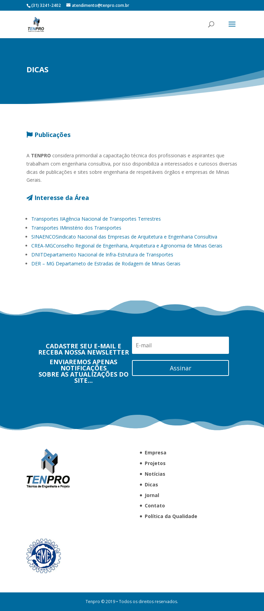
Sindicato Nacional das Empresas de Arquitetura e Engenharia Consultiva (124, 250)
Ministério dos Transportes (76, 241)
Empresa (155, 452)
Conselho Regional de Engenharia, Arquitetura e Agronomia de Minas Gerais (126, 259)
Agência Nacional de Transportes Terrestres (96, 232)
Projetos (155, 463)
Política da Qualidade (171, 516)
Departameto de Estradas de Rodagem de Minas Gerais (105, 277)
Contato (155, 505)
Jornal (152, 495)
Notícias (155, 474)
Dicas (151, 484)
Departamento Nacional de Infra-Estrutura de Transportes (102, 268)
